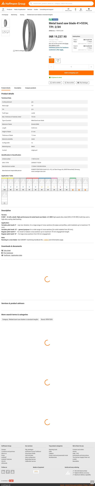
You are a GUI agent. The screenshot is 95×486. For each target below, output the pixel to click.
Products (9, 9)
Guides (36, 9)
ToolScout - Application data (11, 255)
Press (3, 455)
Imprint (62, 485)
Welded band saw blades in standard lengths (40, 14)
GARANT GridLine (6, 459)
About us (4, 453)
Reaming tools (53, 449)
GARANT (3, 457)
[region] (7, 36)
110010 (46, 240)
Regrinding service (30, 459)
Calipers (51, 453)
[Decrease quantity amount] (51, 66)
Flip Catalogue (83, 82)
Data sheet (6, 250)
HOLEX (3, 461)
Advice (74, 451)
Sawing (22, 14)
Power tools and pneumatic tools (58, 455)
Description (17, 88)
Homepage (5, 14)
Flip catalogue (29, 449)
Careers (3, 449)
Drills (50, 451)
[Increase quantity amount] (91, 66)
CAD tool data (29, 455)
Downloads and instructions (81, 455)
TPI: (50, 57)
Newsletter (76, 461)
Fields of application (20, 9)
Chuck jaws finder (30, 453)
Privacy (85, 485)
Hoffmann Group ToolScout (33, 451)
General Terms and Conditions (73, 485)
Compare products (30, 88)
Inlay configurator (30, 457)
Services (29, 9)
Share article (69, 82)
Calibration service (30, 461)
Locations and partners (8, 451)
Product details (5, 88)
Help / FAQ (76, 453)
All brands (4, 463)
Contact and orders (78, 449)
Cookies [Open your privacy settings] (91, 485)
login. (62, 50)
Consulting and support (46, 9)
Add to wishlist (55, 82)
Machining (14, 14)
